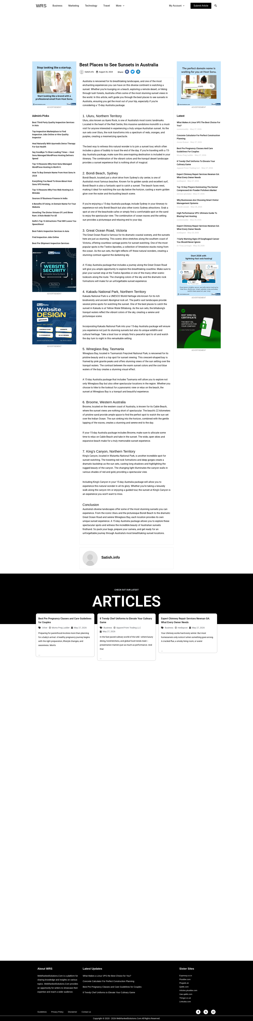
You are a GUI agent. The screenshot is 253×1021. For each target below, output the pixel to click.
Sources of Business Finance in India (49, 198)
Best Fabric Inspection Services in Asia (50, 231)
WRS (41, 5)
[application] (117, 5)
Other (44, 627)
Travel (102, 5)
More (114, 5)
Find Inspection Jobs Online (45, 237)
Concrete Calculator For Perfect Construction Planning (110, 979)
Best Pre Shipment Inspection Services (50, 243)
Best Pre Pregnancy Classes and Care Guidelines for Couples (114, 984)
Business (57, 5)
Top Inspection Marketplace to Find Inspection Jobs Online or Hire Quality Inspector (50, 134)
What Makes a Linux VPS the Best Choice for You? (108, 973)
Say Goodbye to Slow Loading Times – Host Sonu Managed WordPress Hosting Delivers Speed (53, 155)
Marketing (72, 5)
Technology (88, 5)
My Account (177, 5)
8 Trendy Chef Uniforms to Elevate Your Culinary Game (110, 990)
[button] (201, 6)
